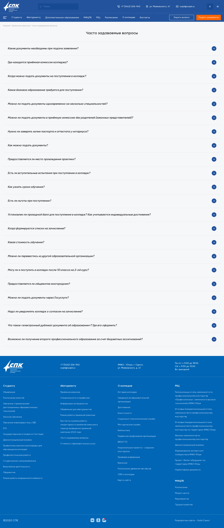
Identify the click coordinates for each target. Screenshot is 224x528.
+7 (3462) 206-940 (70, 365)
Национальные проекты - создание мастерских (136, 450)
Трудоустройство (184, 505)
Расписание (181, 487)
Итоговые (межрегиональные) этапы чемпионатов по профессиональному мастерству (194, 413)
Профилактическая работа (17, 455)
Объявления (9, 392)
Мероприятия (182, 499)
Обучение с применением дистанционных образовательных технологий (20, 407)
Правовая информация (129, 457)
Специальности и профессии (75, 398)
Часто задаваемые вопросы (44, 26)
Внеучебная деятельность (16, 467)
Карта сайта (124, 480)
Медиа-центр (182, 493)
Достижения (124, 408)
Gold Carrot (203, 520)
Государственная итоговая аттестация (23, 434)
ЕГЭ (5, 429)
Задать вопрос (181, 17)
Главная (6, 26)
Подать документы (208, 17)
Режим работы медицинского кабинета (22, 478)
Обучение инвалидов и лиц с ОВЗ (19, 423)
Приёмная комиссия (21, 26)
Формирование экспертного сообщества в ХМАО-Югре (189, 453)
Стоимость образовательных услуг (78, 444)
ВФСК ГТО (122, 442)
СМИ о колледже (126, 475)
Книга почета (125, 413)
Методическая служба (129, 425)
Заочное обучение (12, 417)
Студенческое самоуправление (19, 461)
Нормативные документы (188, 470)
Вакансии (122, 463)
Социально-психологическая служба (136, 419)
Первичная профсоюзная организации (137, 436)
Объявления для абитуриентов (75, 410)
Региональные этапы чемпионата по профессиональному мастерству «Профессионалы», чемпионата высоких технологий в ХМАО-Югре (195, 397)
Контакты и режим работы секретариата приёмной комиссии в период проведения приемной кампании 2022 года (79, 426)
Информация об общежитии (74, 404)
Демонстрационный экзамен (17, 440)
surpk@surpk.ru (67, 368)
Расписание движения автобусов (134, 469)
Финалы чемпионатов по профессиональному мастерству (191, 437)
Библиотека (124, 431)
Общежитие (9, 473)
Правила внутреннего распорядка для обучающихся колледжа (22, 448)
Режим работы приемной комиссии (77, 415)
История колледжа (127, 392)
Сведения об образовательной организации (133, 400)
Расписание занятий (13, 398)
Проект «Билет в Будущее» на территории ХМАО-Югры (190, 462)
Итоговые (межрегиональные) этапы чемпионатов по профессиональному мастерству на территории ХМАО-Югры (195, 426)
